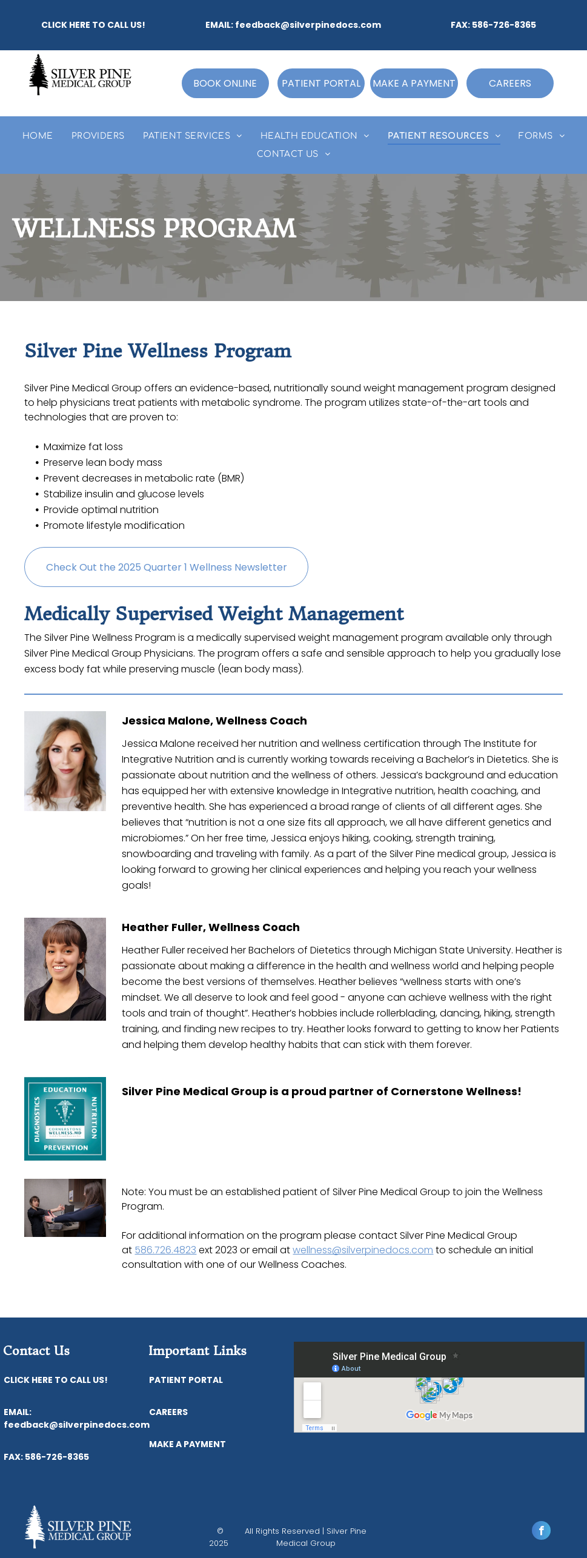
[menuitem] (37, 136)
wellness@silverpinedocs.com (363, 1250)
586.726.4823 (165, 1250)
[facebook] (541, 1532)
